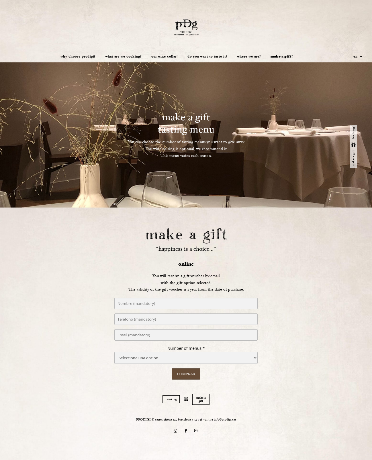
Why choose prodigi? (77, 56)
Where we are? (249, 56)
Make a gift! (282, 56)
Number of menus (184, 348)
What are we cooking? (123, 56)
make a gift (201, 399)
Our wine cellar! (164, 56)
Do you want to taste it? (207, 56)
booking (171, 399)
